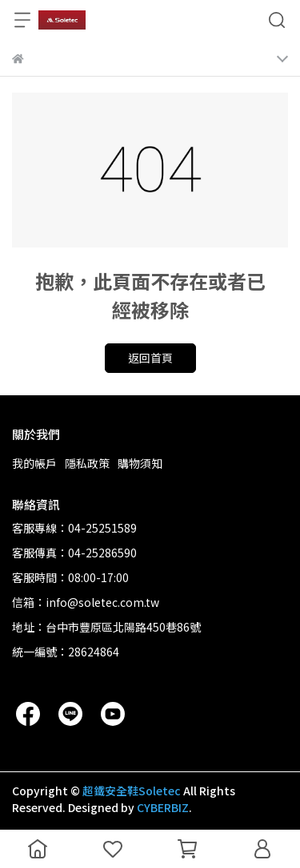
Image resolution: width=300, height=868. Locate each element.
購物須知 (140, 463)
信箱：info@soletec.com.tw (85, 602)
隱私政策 (87, 463)
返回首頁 (150, 358)
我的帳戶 (34, 463)
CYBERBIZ (163, 807)
